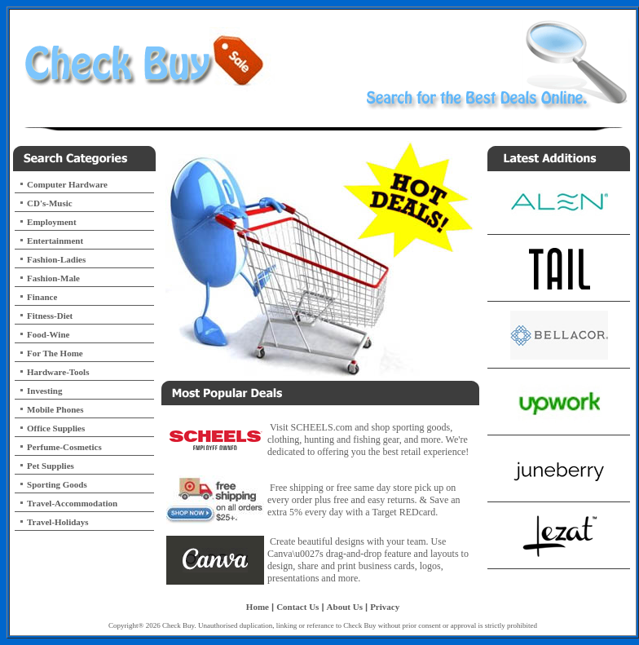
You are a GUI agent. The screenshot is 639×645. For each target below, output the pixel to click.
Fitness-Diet (50, 315)
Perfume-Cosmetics (64, 447)
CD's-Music (50, 203)
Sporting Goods (57, 484)
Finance (42, 297)
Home (257, 607)
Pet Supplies (50, 465)
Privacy (384, 607)
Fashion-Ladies (56, 259)
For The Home (55, 353)
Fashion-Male (53, 278)
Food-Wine (48, 334)
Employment (52, 222)
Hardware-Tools (58, 372)
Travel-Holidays (58, 522)
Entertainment (55, 240)
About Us (345, 607)
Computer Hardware (67, 184)
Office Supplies (56, 428)
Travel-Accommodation (72, 503)
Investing (44, 390)
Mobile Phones (55, 409)
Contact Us (297, 607)
